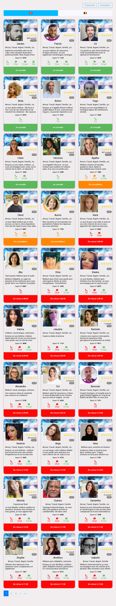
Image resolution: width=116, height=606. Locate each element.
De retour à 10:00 (95, 413)
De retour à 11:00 (57, 527)
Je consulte (20, 70)
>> (25, 593)
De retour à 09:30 (57, 413)
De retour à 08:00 (95, 242)
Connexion (90, 5)
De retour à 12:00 (95, 584)
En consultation (95, 184)
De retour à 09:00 (20, 356)
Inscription (105, 5)
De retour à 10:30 (20, 527)
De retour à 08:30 (57, 299)
